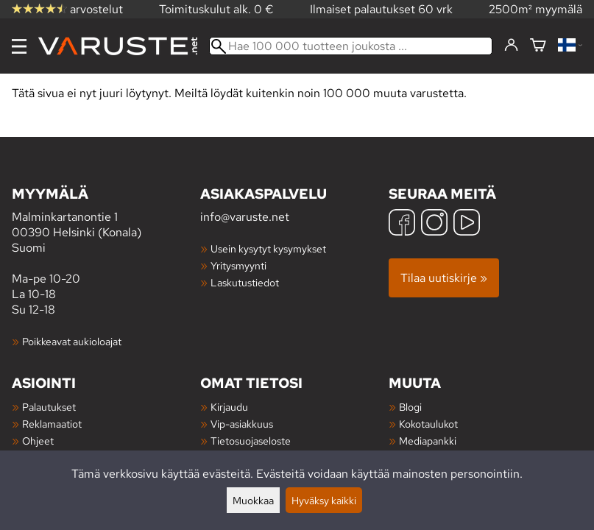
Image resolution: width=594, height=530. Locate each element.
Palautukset (49, 407)
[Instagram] (434, 224)
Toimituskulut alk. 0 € (216, 9)
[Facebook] (402, 224)
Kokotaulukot (428, 424)
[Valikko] (19, 46)
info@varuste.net (244, 217)
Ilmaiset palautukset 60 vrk (381, 9)
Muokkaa (253, 500)
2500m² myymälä (535, 9)
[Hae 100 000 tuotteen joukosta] (350, 46)
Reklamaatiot (52, 424)
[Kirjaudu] (511, 45)
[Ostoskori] (538, 46)
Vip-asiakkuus (242, 424)
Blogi (410, 407)
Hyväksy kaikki (323, 500)
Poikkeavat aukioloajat (71, 341)
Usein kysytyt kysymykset (268, 248)
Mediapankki (427, 441)
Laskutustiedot (245, 282)
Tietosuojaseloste (251, 441)
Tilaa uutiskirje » (443, 278)
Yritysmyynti (238, 265)
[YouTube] (466, 224)
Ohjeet (38, 441)
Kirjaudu (229, 407)
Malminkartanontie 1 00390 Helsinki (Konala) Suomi (106, 219)
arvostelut (67, 9)
